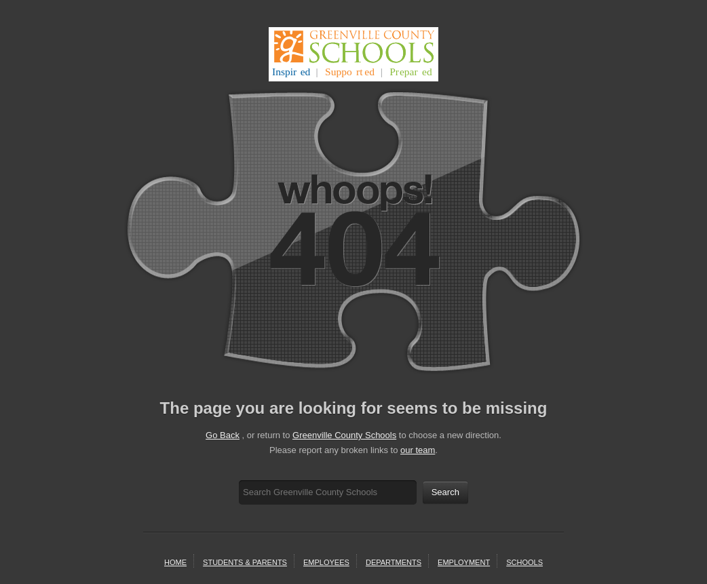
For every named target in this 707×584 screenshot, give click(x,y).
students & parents (245, 562)
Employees (326, 562)
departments (393, 562)
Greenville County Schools (344, 435)
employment (464, 562)
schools (524, 562)
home (175, 562)
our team (417, 450)
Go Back (223, 435)
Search (445, 492)
